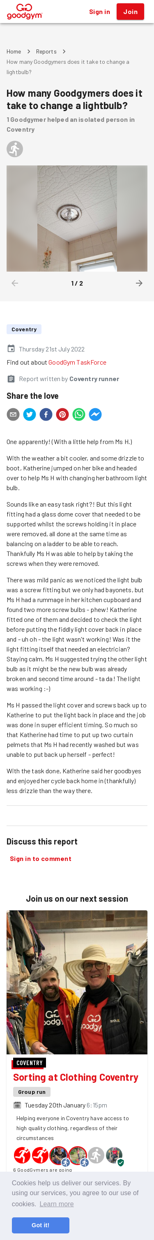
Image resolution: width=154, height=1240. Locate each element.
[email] (13, 415)
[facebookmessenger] (95, 415)
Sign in (99, 11)
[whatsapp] (78, 415)
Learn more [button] (56, 1203)
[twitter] (29, 415)
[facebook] (46, 415)
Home (14, 51)
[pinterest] (62, 415)
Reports (46, 51)
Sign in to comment (41, 858)
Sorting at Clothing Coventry (75, 1077)
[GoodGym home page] (25, 10)
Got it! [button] (40, 1225)
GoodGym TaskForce (77, 362)
